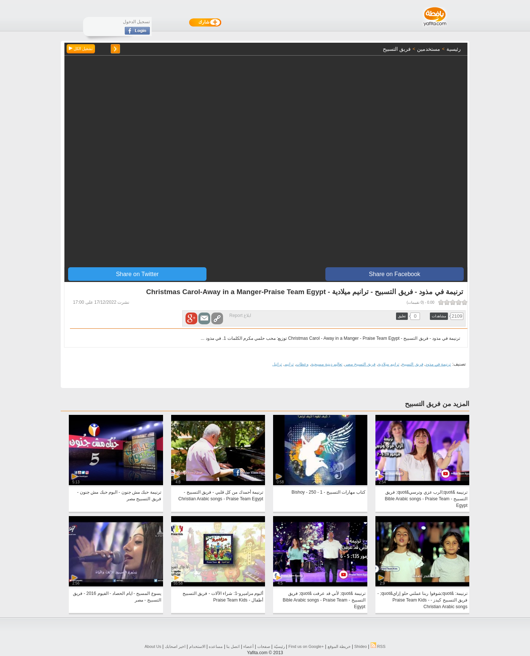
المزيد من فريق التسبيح (437, 404)
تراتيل (277, 364)
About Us (153, 646)
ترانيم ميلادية (388, 364)
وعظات (302, 364)
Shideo (360, 646)
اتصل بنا (233, 646)
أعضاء (248, 646)
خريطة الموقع (339, 646)
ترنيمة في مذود (438, 364)
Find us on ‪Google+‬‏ (306, 646)
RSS (378, 646)
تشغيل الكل (81, 48)
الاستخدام (197, 646)
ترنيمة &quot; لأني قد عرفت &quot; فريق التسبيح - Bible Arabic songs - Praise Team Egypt (324, 600)
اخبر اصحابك (175, 646)
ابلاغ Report (240, 315)
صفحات (263, 646)
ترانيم (289, 364)
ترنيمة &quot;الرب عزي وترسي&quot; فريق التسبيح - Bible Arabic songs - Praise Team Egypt (426, 499)
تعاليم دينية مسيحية (326, 364)
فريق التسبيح (412, 364)
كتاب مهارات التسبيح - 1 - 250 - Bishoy (328, 492)
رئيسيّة (279, 646)
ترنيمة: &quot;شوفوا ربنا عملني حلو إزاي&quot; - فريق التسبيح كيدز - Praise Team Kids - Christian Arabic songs (422, 600)
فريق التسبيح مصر (360, 364)
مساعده (216, 646)
